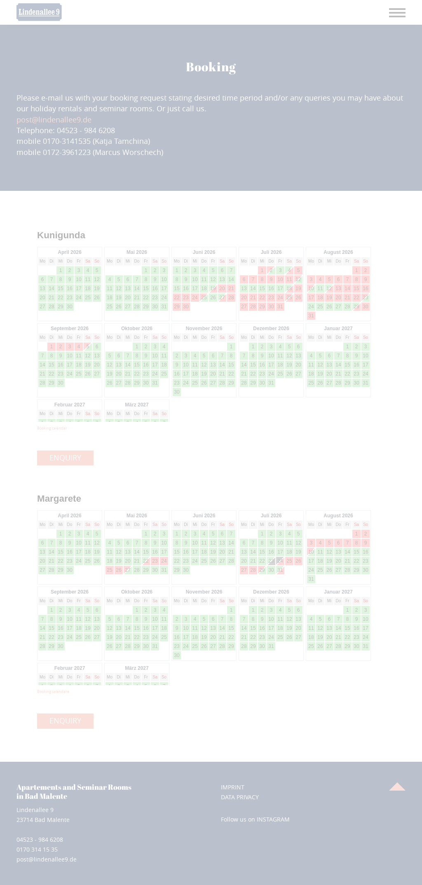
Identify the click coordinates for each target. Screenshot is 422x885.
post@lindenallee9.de (53, 119)
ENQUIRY (65, 457)
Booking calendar (52, 428)
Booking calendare (53, 691)
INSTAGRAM (273, 819)
